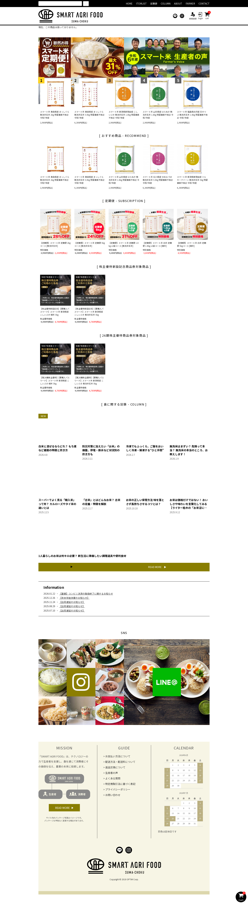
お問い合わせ (112, 797)
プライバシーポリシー (117, 792)
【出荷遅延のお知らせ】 (72, 605)
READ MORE (142, 568)
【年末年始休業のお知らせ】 (74, 600)
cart (207, 16)
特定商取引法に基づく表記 (120, 786)
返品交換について (115, 770)
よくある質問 (112, 781)
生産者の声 (111, 775)
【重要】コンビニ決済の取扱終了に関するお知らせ (86, 596)
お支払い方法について (117, 759)
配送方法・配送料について (120, 764)
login (200, 16)
